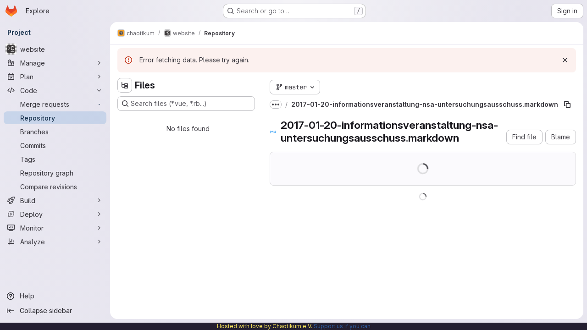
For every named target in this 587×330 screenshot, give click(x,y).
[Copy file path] (567, 104)
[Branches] (55, 131)
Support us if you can (342, 326)
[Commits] (55, 145)
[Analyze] (55, 241)
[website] (55, 49)
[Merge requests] (55, 104)
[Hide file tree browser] (124, 85)
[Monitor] (55, 227)
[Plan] (55, 76)
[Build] (55, 200)
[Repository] (55, 117)
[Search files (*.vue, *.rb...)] (186, 103)
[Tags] (55, 159)
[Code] (55, 90)
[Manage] (55, 62)
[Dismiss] (564, 60)
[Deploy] (55, 214)
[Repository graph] (55, 172)
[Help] (55, 296)
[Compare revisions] (55, 186)
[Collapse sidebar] (55, 310)
